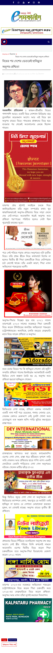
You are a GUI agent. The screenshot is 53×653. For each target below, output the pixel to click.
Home (5, 54)
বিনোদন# (12, 640)
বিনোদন (12, 54)
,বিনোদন (41, 74)
